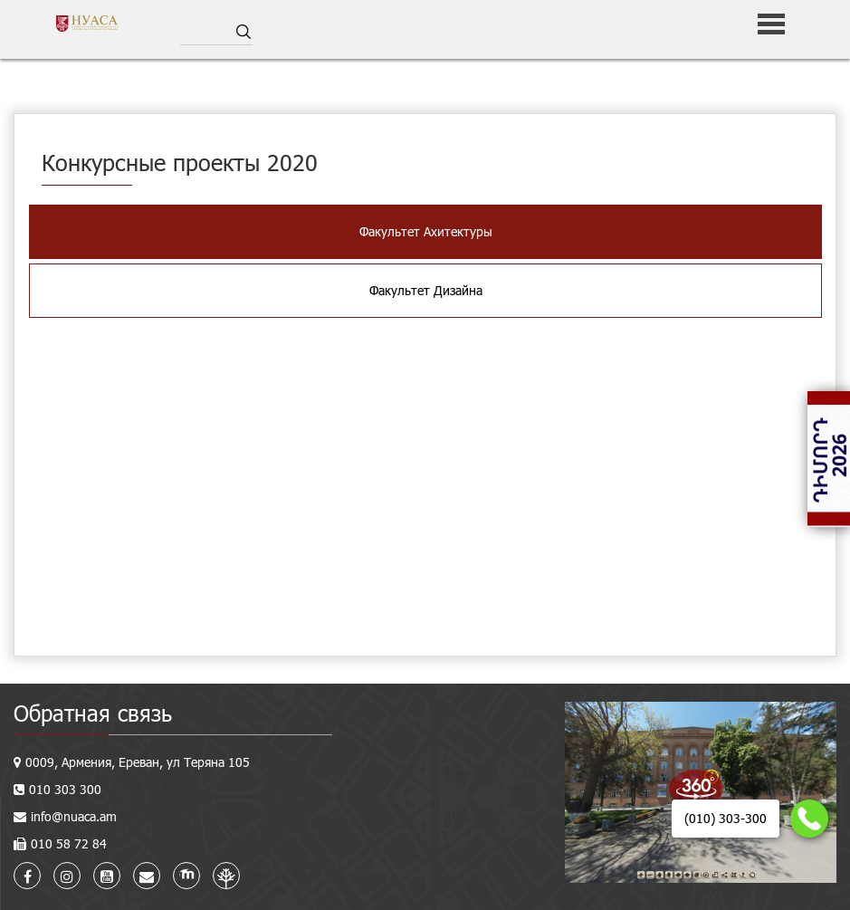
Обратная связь (93, 713)
